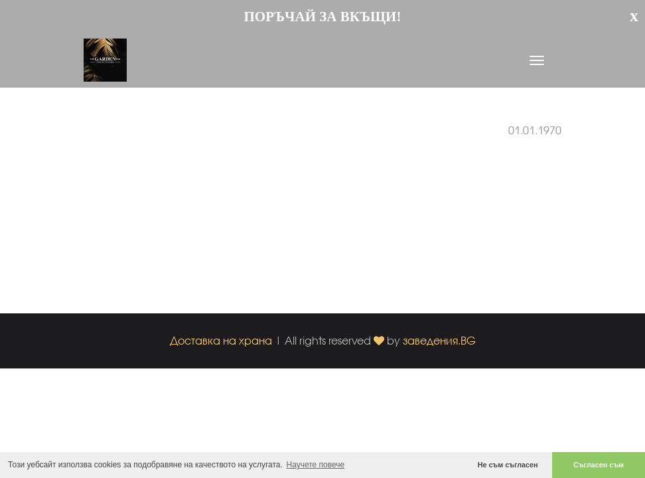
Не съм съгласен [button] (508, 465)
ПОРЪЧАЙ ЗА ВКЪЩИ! (322, 17)
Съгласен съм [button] (598, 465)
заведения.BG (439, 340)
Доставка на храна (221, 340)
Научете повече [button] (316, 464)
